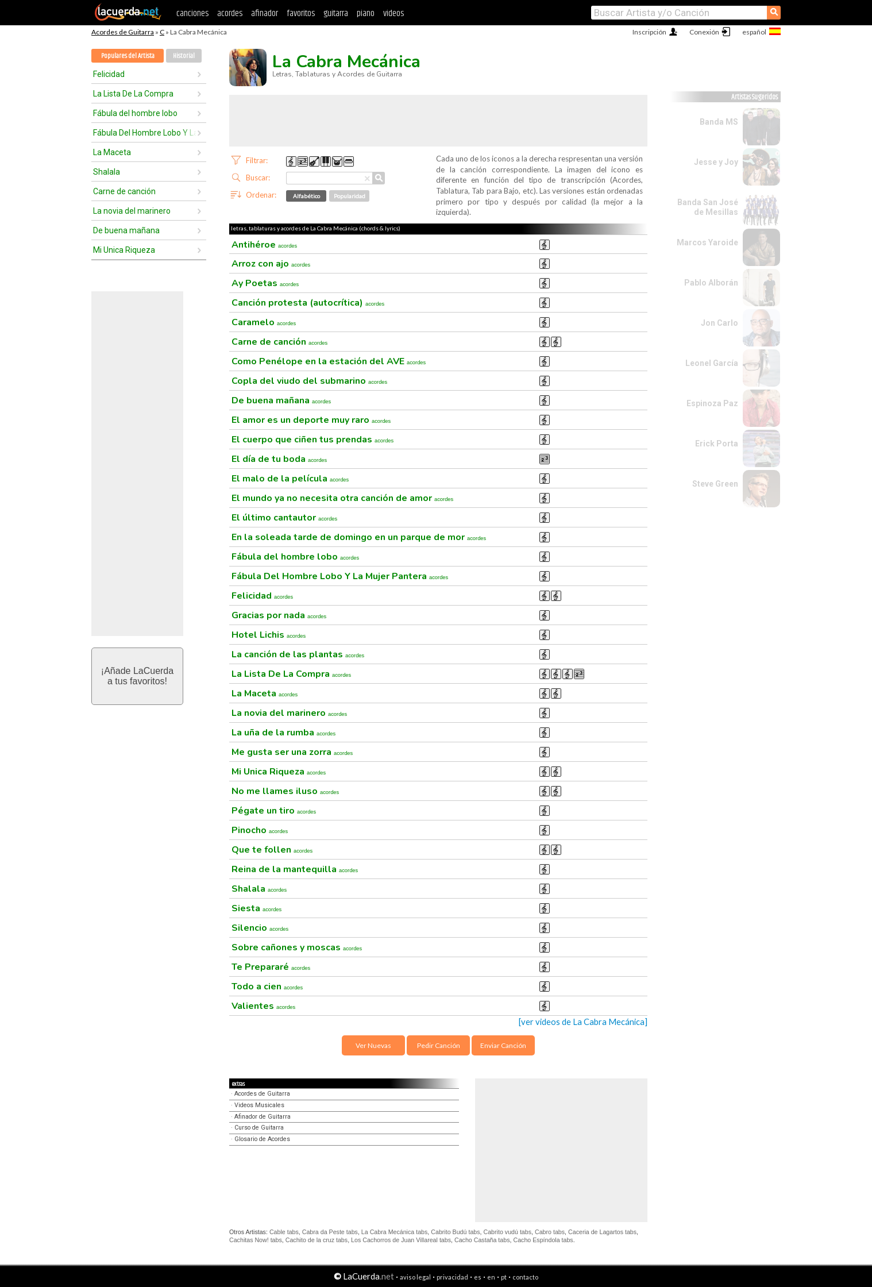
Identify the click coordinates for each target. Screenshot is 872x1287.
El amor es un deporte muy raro (311, 420)
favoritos (301, 13)
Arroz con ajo (270, 263)
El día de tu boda (279, 459)
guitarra (335, 13)
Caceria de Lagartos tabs (602, 1231)
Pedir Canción (438, 1045)
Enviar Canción (503, 1045)
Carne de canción (124, 191)
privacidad (452, 1277)
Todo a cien (267, 986)
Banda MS (719, 121)
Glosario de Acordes (262, 1139)
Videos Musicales (259, 1105)
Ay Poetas (265, 283)
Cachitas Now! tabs (255, 1239)
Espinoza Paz (712, 403)
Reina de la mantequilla (294, 869)
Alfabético (306, 195)
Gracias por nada (278, 615)
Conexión (704, 32)
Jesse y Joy (716, 162)
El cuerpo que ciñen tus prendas (312, 439)
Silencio (259, 928)
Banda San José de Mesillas (707, 207)
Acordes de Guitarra (122, 32)
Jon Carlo (719, 322)
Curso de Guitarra (259, 1127)
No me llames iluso (285, 791)
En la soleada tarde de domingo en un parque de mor (358, 537)
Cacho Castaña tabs (482, 1239)
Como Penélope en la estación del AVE (328, 361)
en (491, 1277)
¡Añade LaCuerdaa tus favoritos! (137, 676)
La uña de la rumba (283, 732)
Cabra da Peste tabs (330, 1231)
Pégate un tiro (273, 810)
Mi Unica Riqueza (124, 250)
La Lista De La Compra (133, 93)
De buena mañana (126, 230)
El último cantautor (284, 517)
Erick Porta (716, 443)
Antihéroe (264, 244)
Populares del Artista (128, 56)
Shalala (106, 171)
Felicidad (109, 74)
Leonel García (711, 363)
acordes (229, 13)
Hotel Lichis (268, 635)
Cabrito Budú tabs (455, 1231)
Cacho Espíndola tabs (543, 1239)
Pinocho (259, 830)
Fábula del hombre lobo (135, 113)
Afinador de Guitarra (262, 1116)
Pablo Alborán (711, 282)
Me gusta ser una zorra (292, 752)
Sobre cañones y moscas (296, 947)
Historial (184, 56)
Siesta (256, 908)
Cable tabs (284, 1231)
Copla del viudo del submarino (309, 381)
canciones (192, 13)
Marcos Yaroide (707, 242)
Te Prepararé (270, 967)
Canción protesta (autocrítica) (307, 302)
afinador (264, 13)
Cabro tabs (550, 1231)
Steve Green (715, 483)
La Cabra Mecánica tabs (394, 1231)
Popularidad (349, 195)
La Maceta (112, 152)
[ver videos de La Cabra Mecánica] (583, 1022)
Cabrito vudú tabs (508, 1231)
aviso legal (415, 1277)
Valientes (263, 1006)
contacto (525, 1277)
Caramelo (263, 322)
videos (393, 13)
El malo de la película (290, 478)
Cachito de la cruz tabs (316, 1239)
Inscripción (649, 32)
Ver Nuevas (373, 1045)
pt (504, 1277)
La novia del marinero (132, 210)
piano (366, 13)
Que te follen (271, 849)
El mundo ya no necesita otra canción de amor (342, 498)
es (477, 1277)
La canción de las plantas (297, 654)
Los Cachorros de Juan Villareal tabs (401, 1239)
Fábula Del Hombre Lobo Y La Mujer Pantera (144, 132)
